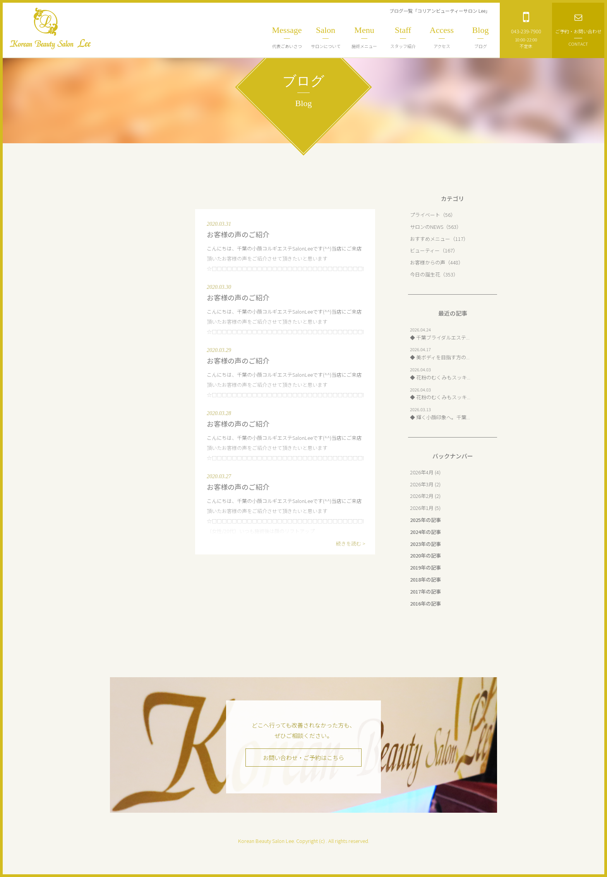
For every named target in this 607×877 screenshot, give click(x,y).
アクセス (441, 37)
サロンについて (325, 37)
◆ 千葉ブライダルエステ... (440, 337)
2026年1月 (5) (425, 507)
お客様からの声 (427, 262)
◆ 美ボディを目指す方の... (440, 357)
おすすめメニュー (430, 238)
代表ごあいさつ (286, 37)
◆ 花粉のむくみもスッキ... (440, 377)
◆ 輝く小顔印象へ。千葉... (440, 417)
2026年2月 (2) (425, 495)
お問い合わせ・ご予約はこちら (303, 757)
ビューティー (425, 250)
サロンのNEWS (426, 226)
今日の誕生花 (425, 274)
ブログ (480, 37)
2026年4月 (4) (425, 472)
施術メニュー (364, 37)
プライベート (425, 214)
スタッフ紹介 (403, 37)
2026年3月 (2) (425, 484)
